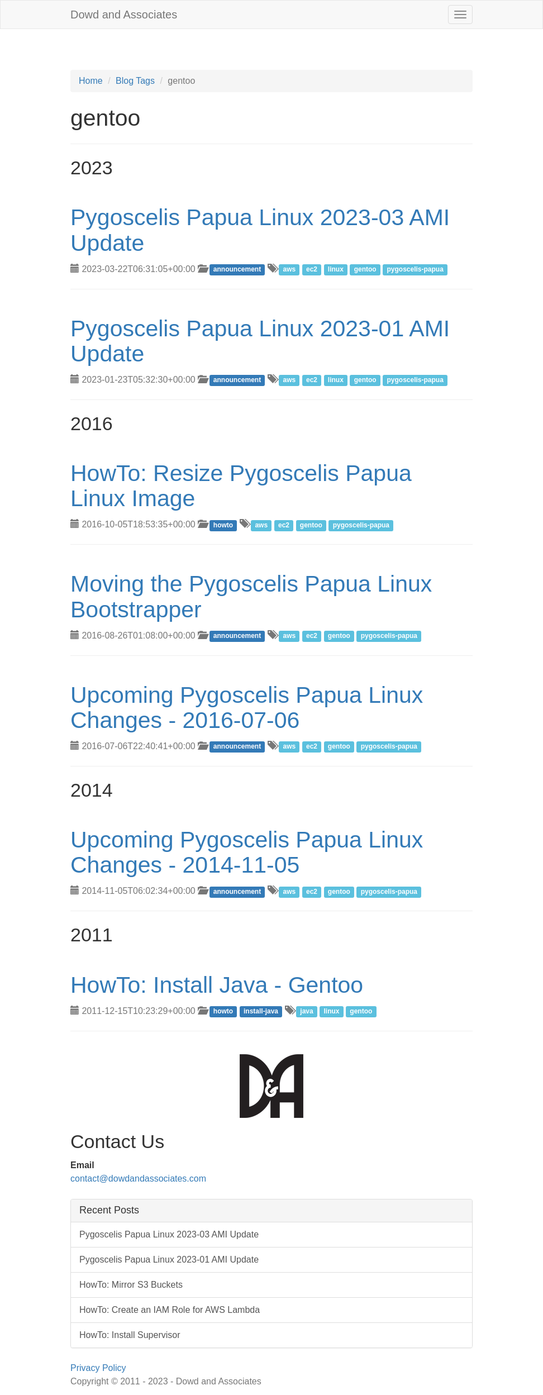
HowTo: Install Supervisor (129, 1335)
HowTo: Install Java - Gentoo (216, 985)
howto (223, 525)
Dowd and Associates (123, 14)
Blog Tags (135, 80)
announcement (237, 270)
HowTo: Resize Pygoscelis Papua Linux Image (241, 485)
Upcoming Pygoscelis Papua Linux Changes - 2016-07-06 (246, 707)
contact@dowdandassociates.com (138, 1178)
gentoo (365, 270)
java (306, 1012)
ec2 (311, 270)
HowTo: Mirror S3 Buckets (131, 1284)
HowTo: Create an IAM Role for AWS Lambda (169, 1310)
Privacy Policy (98, 1368)
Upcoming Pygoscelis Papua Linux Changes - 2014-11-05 (246, 852)
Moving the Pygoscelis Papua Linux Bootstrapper (251, 596)
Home (91, 80)
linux (336, 270)
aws (289, 270)
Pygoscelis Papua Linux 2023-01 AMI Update (260, 341)
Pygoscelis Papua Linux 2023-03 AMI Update (260, 229)
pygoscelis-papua (415, 270)
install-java (261, 1012)
